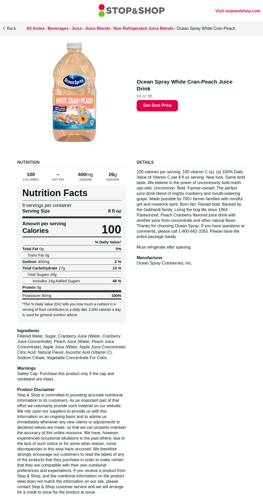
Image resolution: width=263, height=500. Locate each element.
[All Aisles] (131, 11)
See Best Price (157, 105)
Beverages (58, 28)
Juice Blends (97, 28)
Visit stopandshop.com (237, 11)
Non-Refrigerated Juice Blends (144, 28)
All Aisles (35, 28)
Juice (77, 28)
